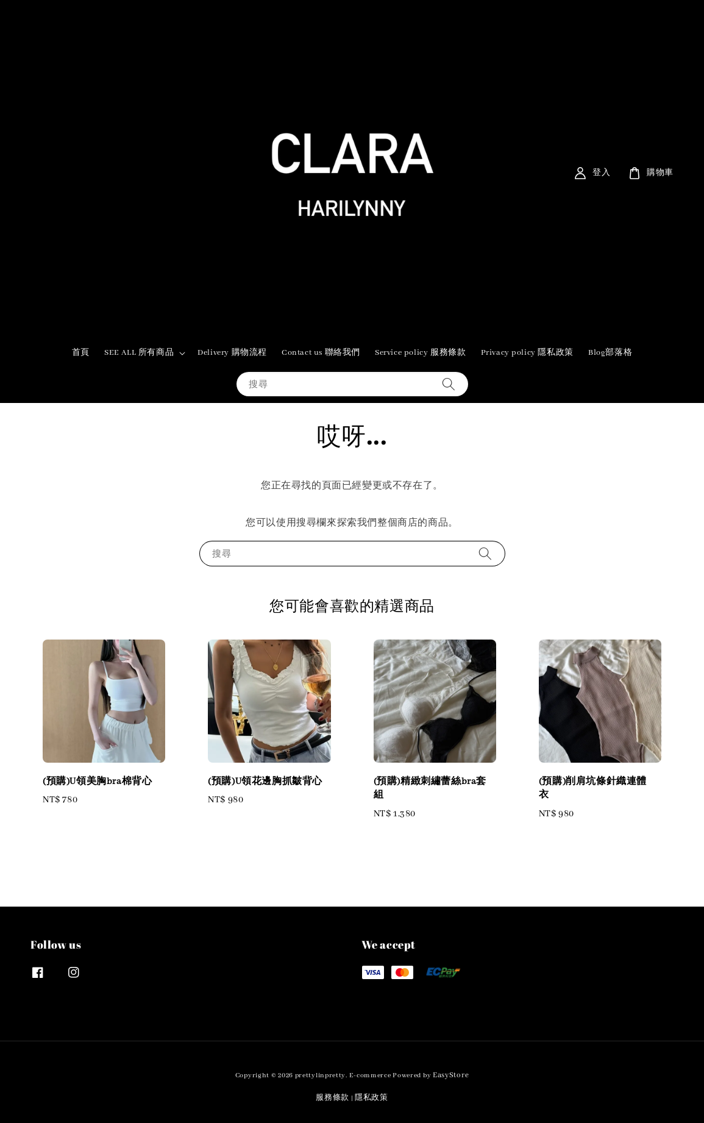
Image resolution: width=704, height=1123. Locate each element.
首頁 (81, 353)
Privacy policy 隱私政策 (527, 353)
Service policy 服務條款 (420, 353)
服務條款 (332, 1097)
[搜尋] (448, 384)
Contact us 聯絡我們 (321, 353)
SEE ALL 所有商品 (139, 353)
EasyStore (451, 1075)
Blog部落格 (610, 353)
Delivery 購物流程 (232, 353)
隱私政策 (371, 1097)
